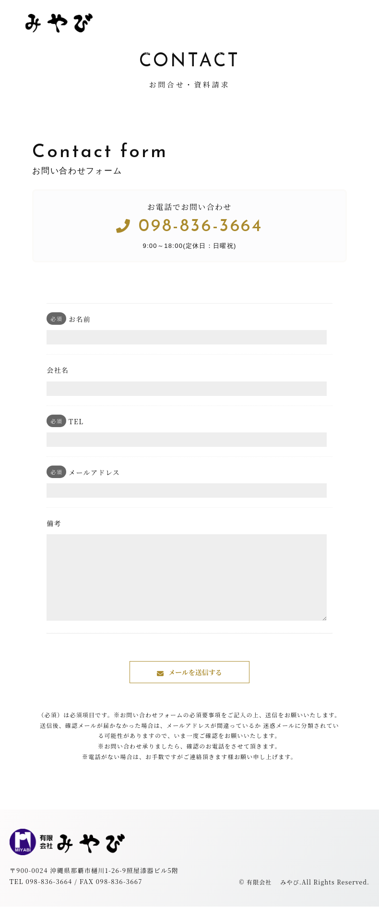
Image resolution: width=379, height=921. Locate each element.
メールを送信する (195, 686)
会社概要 (213, 50)
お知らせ (264, 50)
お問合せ (315, 50)
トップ (112, 50)
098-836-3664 (189, 226)
